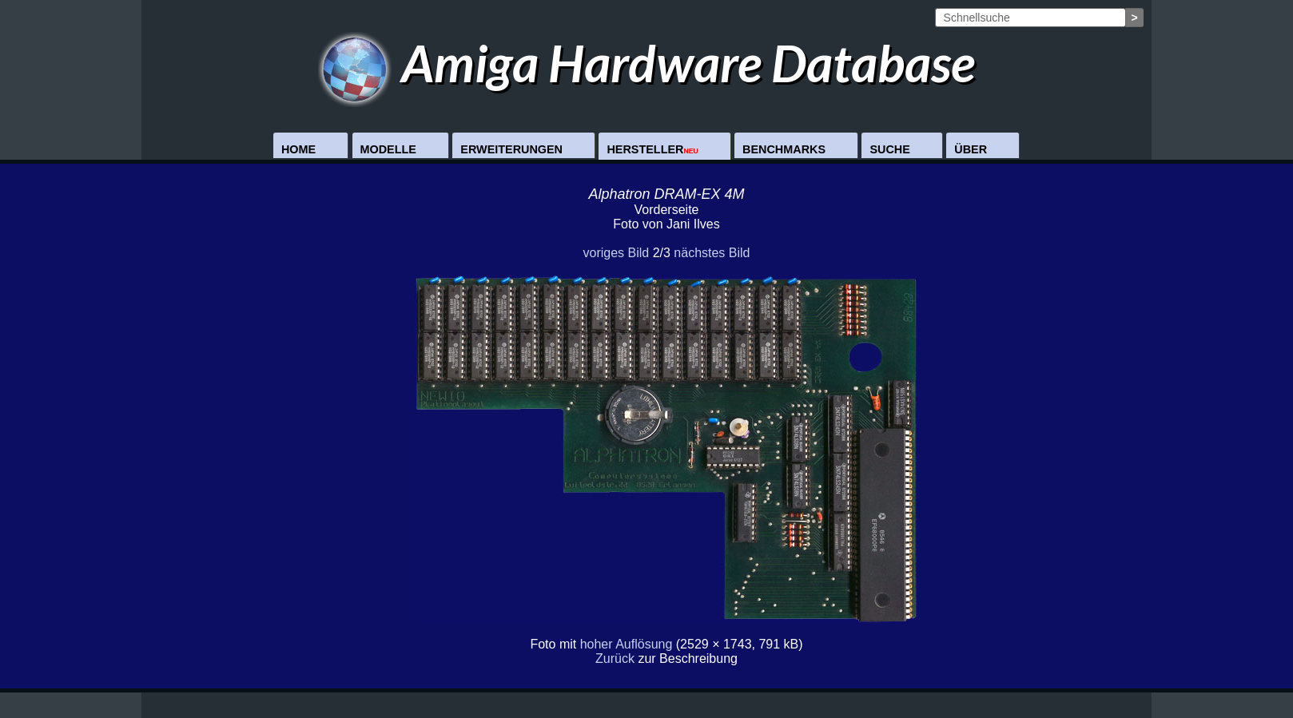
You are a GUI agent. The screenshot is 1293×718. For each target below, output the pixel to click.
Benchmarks (784, 149)
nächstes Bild (712, 253)
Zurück (615, 658)
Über (970, 149)
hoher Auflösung (626, 644)
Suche (889, 149)
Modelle (388, 149)
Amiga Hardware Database (647, 62)
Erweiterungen (511, 149)
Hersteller (652, 149)
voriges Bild (616, 253)
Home (298, 149)
